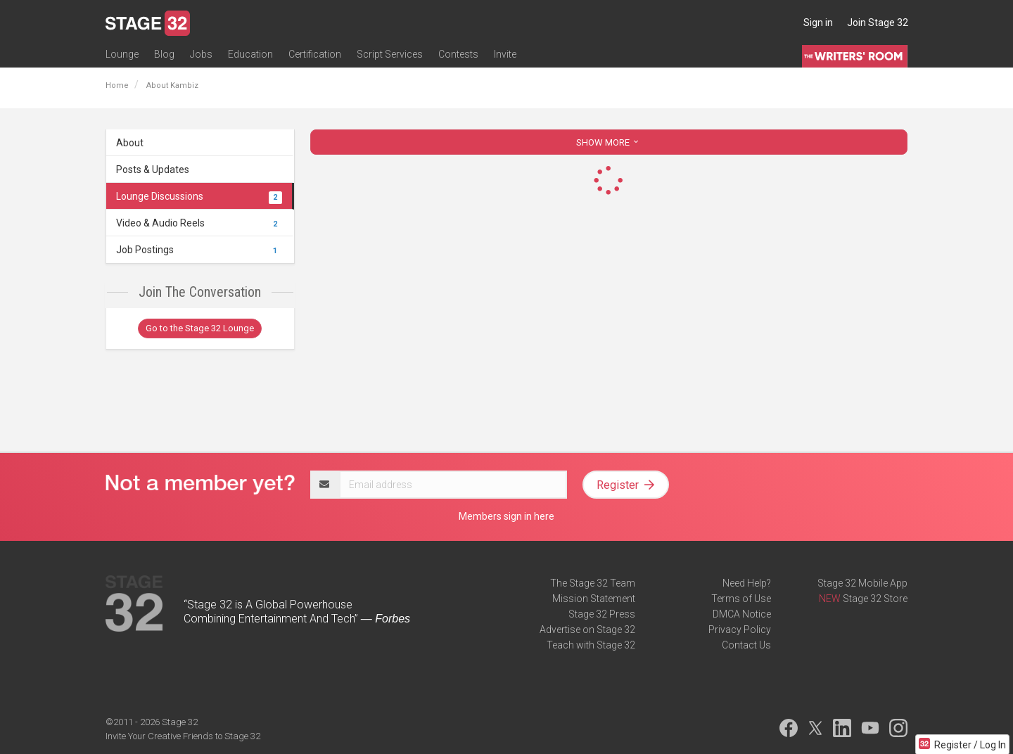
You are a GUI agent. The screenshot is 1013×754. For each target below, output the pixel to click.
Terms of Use (741, 598)
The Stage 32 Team (592, 583)
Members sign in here (506, 516)
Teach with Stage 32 (591, 645)
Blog (164, 54)
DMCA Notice (742, 614)
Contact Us (746, 645)
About (130, 142)
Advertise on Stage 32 (587, 629)
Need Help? (746, 583)
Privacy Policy (739, 629)
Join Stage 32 (877, 22)
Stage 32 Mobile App (862, 583)
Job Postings (199, 249)
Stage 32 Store (875, 598)
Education (250, 54)
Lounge (122, 54)
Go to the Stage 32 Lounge (200, 328)
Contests (458, 54)
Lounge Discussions (199, 196)
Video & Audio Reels (199, 223)
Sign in (818, 22)
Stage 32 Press (601, 614)
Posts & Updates (152, 169)
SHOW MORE (608, 142)
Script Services (390, 54)
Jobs (201, 54)
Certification (314, 54)
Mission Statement (593, 598)
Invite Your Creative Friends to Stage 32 (183, 736)
